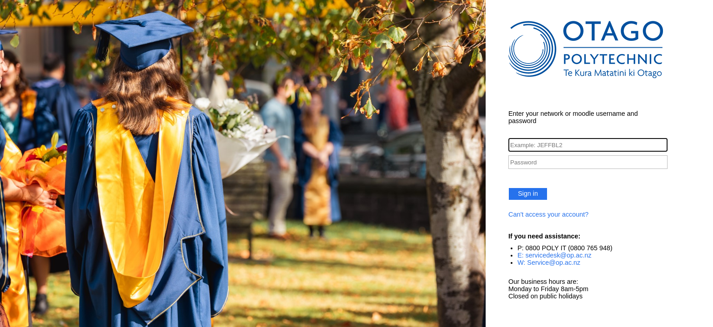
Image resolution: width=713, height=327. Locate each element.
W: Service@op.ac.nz (548, 262)
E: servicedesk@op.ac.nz (554, 255)
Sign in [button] (528, 193)
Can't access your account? (548, 214)
